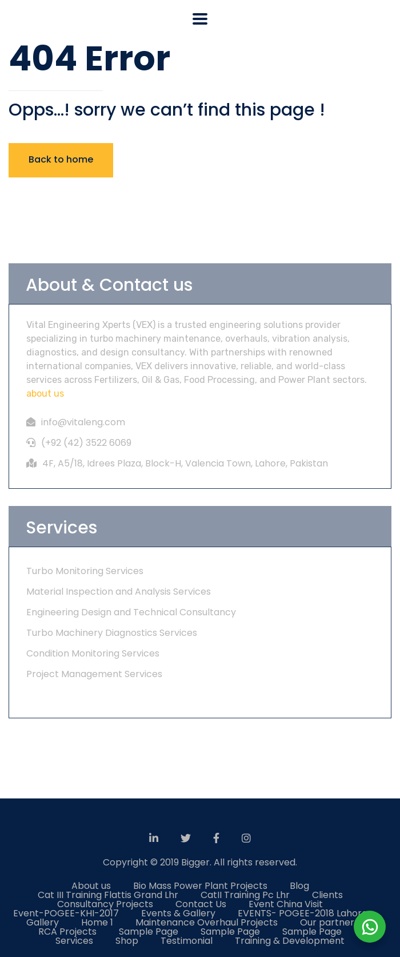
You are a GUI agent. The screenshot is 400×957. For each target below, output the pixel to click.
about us (45, 393)
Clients (327, 894)
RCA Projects (67, 931)
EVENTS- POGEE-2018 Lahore (302, 913)
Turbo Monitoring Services (84, 571)
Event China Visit (286, 904)
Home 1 (97, 922)
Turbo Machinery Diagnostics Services (111, 632)
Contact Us (200, 904)
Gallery (42, 922)
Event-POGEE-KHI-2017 (66, 913)
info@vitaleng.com (83, 422)
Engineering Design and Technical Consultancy (131, 612)
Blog (299, 885)
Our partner (327, 922)
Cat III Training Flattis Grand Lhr (108, 894)
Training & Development (290, 940)
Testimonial (187, 940)
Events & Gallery (178, 913)
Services (74, 940)
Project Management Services (94, 674)
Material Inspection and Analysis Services (118, 591)
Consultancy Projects (105, 904)
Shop (126, 940)
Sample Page (148, 931)
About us (91, 885)
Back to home (61, 159)
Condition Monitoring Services (92, 653)
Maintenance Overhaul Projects (206, 922)
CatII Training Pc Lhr (245, 894)
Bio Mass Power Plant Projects (200, 885)
